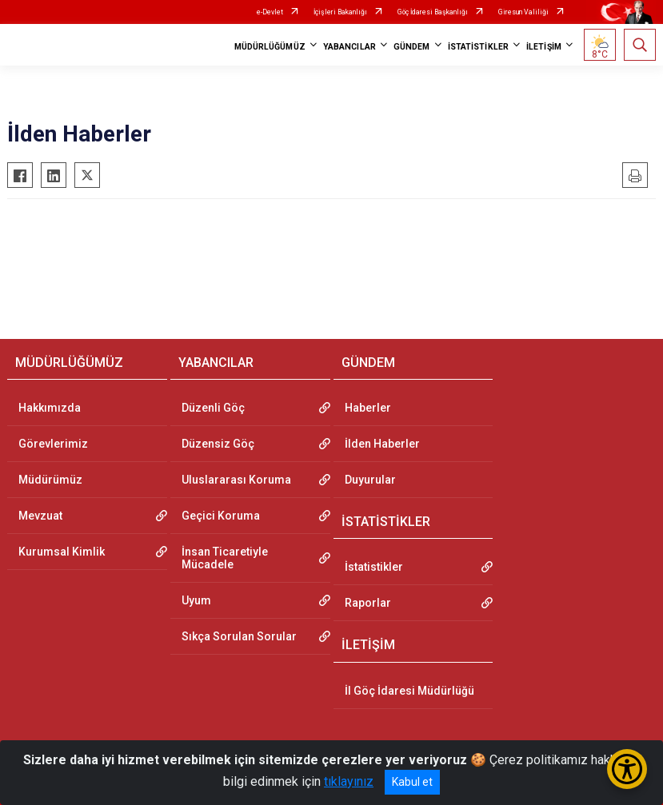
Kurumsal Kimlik (61, 551)
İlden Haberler (382, 443)
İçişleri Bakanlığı (340, 12)
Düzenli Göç (213, 407)
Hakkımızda (49, 407)
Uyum (196, 600)
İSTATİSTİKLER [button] (478, 47)
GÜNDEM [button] (411, 47)
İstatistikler (374, 566)
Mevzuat (40, 515)
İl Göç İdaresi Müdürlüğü (409, 690)
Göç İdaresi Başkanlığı (432, 12)
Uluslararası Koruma (236, 479)
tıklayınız (348, 781)
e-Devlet (270, 12)
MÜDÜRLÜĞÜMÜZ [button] (270, 47)
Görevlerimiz (53, 443)
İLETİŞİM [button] (543, 47)
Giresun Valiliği (523, 12)
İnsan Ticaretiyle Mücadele (225, 558)
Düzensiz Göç (218, 443)
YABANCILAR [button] (349, 47)
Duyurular (370, 479)
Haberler (368, 407)
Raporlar (368, 602)
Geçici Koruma (221, 515)
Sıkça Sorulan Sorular (239, 636)
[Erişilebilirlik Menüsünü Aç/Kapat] (627, 769)
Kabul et (412, 781)
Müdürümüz (50, 479)
